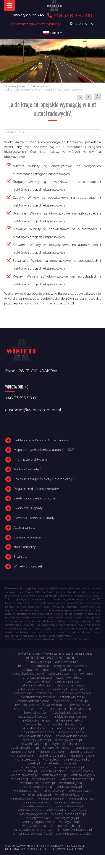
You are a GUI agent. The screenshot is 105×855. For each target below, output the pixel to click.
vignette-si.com (27, 759)
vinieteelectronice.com (38, 767)
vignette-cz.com (82, 752)
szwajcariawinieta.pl (24, 748)
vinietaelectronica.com (61, 763)
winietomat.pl (56, 810)
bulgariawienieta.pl (37, 670)
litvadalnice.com (27, 705)
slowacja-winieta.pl (37, 740)
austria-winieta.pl (38, 662)
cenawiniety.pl (58, 674)
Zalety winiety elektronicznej (34, 498)
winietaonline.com (69, 794)
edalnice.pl (45, 693)
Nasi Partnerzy (24, 547)
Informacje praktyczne (30, 460)
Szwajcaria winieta (27, 537)
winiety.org (79, 810)
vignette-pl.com (22, 755)
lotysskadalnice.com (66, 713)
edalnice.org (23, 693)
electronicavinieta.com (74, 693)
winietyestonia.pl (38, 818)
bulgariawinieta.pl (69, 670)
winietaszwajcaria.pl (36, 806)
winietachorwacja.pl (38, 787)
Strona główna (15, 86)
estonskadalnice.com (33, 701)
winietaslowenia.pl (68, 802)
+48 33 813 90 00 (69, 15)
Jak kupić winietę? (27, 469)
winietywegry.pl (67, 818)
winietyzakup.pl (70, 822)
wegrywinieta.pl (72, 767)
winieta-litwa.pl (82, 771)
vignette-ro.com (82, 755)
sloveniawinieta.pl (71, 732)
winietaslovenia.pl (82, 798)
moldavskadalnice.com (71, 716)
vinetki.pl (33, 763)
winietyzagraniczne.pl (39, 822)
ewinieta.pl (61, 701)
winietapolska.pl (22, 798)
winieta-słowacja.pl (24, 775)
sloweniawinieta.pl (34, 744)
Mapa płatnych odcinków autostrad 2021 (43, 450)
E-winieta (20, 557)
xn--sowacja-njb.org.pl (67, 826)
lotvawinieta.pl (81, 709)
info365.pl (81, 701)
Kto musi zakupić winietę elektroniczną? (43, 479)
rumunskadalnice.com (37, 732)
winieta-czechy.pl (54, 771)
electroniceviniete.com (38, 697)
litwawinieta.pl (79, 705)
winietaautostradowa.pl (37, 783)
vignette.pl (51, 759)
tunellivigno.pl (85, 748)
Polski (52, 32)
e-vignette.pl (57, 689)
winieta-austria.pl (24, 771)
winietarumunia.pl (51, 798)
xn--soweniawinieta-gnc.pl (32, 830)
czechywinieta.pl (38, 681)
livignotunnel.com (52, 709)
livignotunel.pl (24, 709)
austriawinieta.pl (67, 662)
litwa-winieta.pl (54, 705)
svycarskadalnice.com (68, 744)
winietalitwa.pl (54, 791)
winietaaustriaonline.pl (77, 779)
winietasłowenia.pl (69, 806)
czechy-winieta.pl (69, 677)
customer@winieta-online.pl (35, 24)
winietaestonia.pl (26, 791)
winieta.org (19, 779)
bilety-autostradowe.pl (70, 666)
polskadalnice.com (67, 724)
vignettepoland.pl (77, 759)
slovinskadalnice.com (71, 736)
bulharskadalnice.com (27, 674)
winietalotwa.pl (80, 791)
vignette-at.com (22, 752)
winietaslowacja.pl (37, 802)
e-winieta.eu (80, 689)
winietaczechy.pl (69, 787)
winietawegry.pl (30, 810)
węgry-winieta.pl (34, 826)
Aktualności (39, 86)
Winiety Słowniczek (28, 566)
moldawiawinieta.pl (36, 720)
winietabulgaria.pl (72, 783)
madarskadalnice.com (33, 716)
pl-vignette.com (36, 724)
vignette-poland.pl (52, 755)
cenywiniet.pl (84, 674)
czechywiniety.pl (67, 681)
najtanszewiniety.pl (69, 720)
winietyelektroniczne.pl (68, 814)
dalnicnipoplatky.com (36, 685)
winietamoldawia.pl (36, 794)
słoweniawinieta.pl (56, 748)
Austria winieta (24, 528)
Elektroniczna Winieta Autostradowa (40, 440)
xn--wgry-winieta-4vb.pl (74, 830)
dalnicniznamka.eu (71, 685)
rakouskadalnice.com (37, 728)
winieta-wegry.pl (54, 775)
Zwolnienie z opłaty (28, 508)
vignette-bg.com (52, 752)
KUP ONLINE (84, 24)
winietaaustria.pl (44, 779)
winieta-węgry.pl (83, 775)
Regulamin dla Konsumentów (36, 489)
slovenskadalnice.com (34, 736)
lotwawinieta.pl (35, 713)
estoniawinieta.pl (72, 697)
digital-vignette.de (29, 689)
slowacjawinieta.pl (68, 740)
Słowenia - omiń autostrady (34, 518)
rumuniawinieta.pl (70, 728)
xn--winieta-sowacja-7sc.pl (32, 833)
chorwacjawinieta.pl (37, 677)
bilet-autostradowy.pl (34, 666)
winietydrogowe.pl (33, 814)
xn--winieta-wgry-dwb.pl (74, 833)
